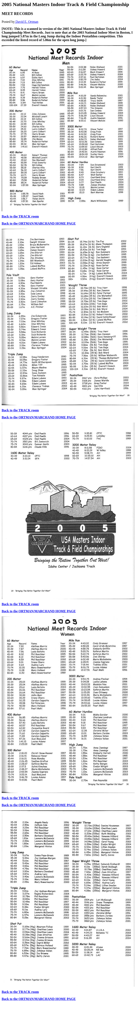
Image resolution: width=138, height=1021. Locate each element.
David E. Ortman (26, 21)
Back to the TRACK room (20, 216)
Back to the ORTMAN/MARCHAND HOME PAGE (39, 223)
